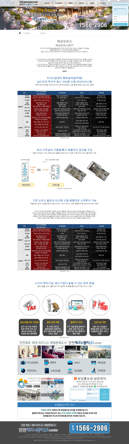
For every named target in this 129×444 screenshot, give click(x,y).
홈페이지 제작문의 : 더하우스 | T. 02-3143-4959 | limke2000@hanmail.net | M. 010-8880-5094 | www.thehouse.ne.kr (64, 440)
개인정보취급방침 (82, 400)
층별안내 (92, 3)
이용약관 (74, 400)
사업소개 (46, 3)
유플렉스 (70, 3)
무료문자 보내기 (120, 24)
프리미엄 (81, 3)
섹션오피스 (43, 33)
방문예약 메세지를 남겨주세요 (78, 394)
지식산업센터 (58, 3)
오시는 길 (103, 3)
